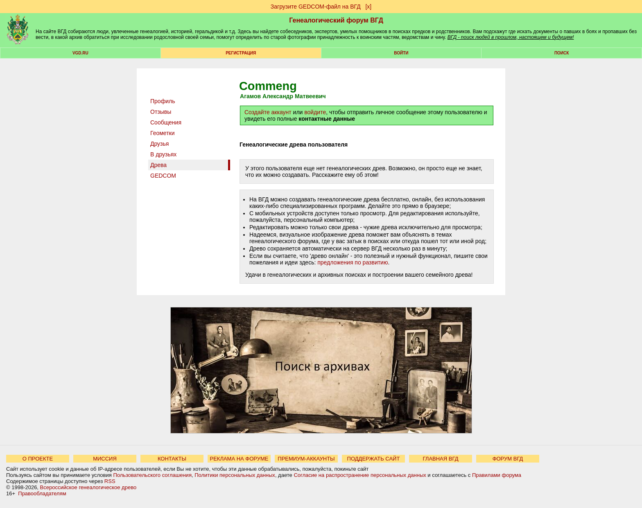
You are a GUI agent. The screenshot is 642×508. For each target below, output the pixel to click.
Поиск (561, 53)
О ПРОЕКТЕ (38, 459)
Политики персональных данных (234, 475)
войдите (315, 112)
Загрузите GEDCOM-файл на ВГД (316, 6)
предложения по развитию (352, 262)
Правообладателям (42, 493)
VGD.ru (80, 53)
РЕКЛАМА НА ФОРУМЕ (239, 459)
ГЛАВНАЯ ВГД (441, 459)
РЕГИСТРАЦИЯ (241, 53)
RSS (109, 481)
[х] (368, 6)
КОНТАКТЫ (172, 459)
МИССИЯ (105, 459)
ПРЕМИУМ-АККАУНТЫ (306, 459)
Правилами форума (496, 475)
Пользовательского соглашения (152, 475)
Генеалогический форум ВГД (336, 20)
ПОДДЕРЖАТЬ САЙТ (373, 459)
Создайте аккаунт (268, 112)
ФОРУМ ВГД (508, 459)
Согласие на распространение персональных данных (360, 475)
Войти (401, 53)
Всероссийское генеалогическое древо (88, 487)
